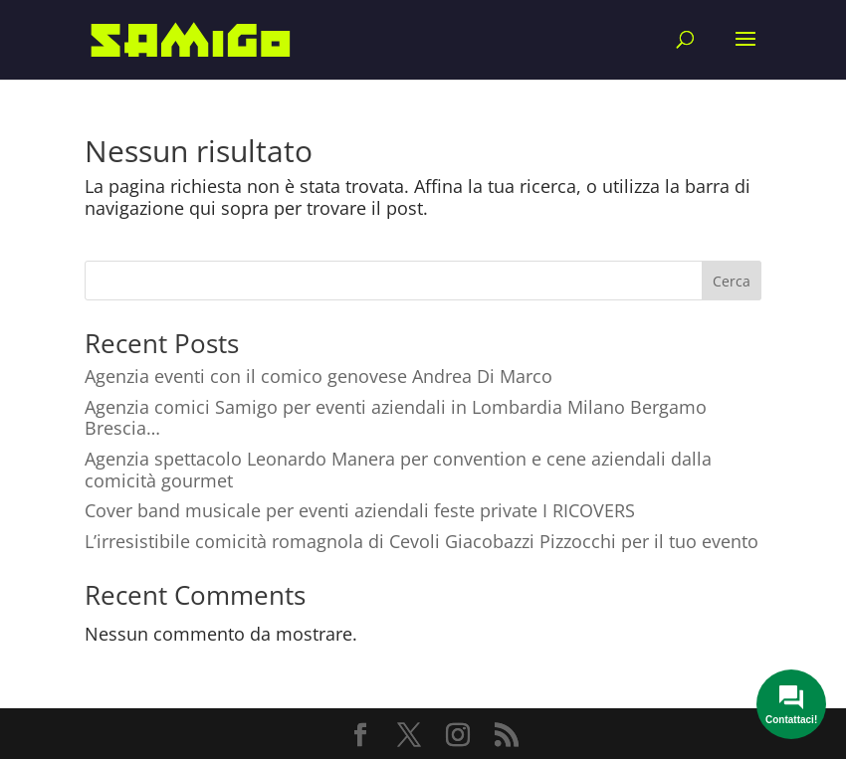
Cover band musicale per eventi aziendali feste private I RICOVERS (360, 510)
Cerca (731, 281)
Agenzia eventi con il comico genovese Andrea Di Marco (318, 376)
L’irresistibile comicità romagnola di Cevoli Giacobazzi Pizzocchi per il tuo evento (421, 541)
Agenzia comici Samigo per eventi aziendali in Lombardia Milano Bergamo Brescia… (396, 418)
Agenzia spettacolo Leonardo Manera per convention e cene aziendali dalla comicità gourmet (398, 469)
